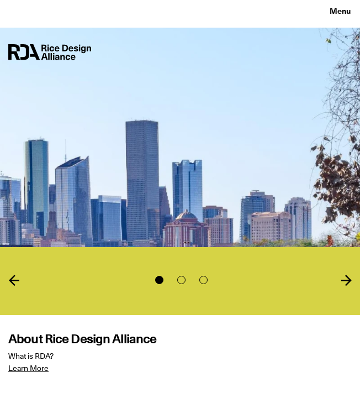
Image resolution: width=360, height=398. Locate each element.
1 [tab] (159, 280)
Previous (13, 280)
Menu (340, 11)
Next (346, 280)
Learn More (28, 368)
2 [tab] (181, 280)
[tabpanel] (180, 199)
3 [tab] (203, 280)
